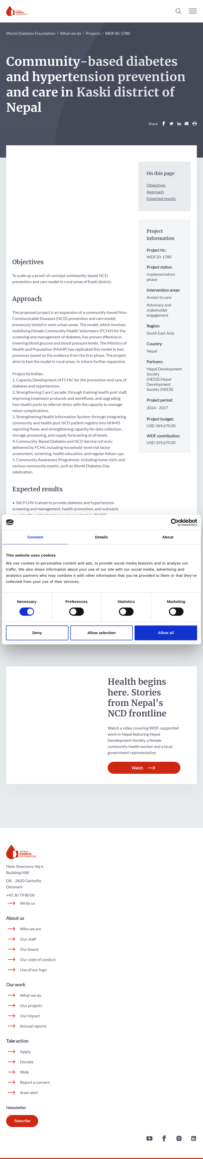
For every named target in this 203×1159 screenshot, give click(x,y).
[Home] (16, 11)
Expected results (161, 198)
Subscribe (22, 1123)
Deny (37, 633)
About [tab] (168, 537)
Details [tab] (101, 537)
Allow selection (101, 633)
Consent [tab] (35, 537)
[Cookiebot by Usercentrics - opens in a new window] (174, 522)
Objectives (156, 185)
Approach (155, 191)
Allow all (166, 633)
